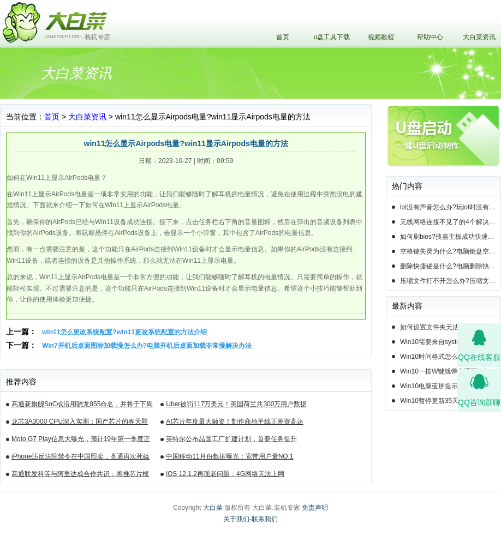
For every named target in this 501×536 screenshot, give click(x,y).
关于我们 (236, 519)
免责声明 (315, 507)
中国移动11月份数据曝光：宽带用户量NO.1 (229, 456)
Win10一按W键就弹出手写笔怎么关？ (450, 371)
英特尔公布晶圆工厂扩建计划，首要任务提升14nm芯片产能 (231, 440)
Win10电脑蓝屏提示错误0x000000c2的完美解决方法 (450, 386)
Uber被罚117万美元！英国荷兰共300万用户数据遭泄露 (236, 405)
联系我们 (265, 519)
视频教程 (381, 37)
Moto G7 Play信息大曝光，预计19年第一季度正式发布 (80, 440)
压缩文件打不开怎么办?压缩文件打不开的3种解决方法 (450, 281)
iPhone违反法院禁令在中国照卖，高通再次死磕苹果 (80, 458)
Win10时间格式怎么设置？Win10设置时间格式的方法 (450, 356)
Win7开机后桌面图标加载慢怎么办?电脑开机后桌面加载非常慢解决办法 (147, 346)
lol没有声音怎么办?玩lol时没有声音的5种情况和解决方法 (450, 207)
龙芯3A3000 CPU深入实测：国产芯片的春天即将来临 (79, 423)
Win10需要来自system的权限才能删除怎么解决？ (450, 342)
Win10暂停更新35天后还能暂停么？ (450, 401)
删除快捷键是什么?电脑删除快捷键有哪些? (450, 266)
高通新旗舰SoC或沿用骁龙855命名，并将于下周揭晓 (82, 405)
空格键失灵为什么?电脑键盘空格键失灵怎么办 (450, 251)
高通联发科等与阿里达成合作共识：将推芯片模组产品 (80, 475)
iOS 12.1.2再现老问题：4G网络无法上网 (225, 474)
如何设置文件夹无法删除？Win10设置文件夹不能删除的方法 (450, 327)
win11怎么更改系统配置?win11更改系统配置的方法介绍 (124, 332)
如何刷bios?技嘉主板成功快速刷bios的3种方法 (450, 236)
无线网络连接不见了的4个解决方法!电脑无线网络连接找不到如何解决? (450, 222)
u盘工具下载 (332, 37)
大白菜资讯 (479, 37)
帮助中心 (430, 37)
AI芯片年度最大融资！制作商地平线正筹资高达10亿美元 (234, 423)
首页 (282, 37)
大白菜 (213, 507)
